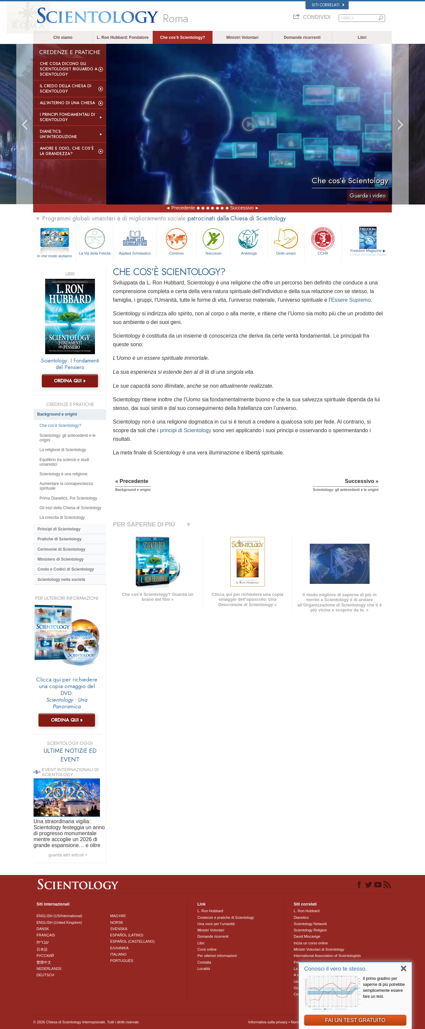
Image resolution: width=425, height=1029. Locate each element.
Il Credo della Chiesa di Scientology (65, 88)
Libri (362, 37)
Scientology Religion (310, 930)
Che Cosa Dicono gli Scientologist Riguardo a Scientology (68, 69)
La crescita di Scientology (62, 517)
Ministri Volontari (242, 37)
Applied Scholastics (134, 240)
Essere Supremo (351, 300)
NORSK (116, 922)
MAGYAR (118, 916)
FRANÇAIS (46, 935)
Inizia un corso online (311, 943)
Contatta (204, 962)
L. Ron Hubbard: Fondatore (123, 37)
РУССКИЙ (45, 956)
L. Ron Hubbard (210, 911)
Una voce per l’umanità (216, 924)
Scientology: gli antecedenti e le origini (68, 437)
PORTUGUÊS (121, 961)
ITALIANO (118, 954)
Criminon (176, 240)
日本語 (42, 949)
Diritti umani (285, 240)
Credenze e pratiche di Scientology (225, 917)
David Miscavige (307, 936)
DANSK (43, 929)
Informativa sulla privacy (268, 1022)
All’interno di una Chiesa (67, 103)
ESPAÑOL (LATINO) (126, 935)
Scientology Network (310, 924)
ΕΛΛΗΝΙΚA (119, 948)
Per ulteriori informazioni (217, 956)
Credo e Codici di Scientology (66, 569)
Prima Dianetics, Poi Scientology (68, 498)
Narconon (213, 240)
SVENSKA (119, 929)
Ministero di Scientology (61, 559)
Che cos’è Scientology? (182, 37)
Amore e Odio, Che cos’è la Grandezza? (67, 151)
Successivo (242, 207)
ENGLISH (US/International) (59, 916)
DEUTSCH (45, 975)
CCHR (322, 240)
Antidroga (248, 240)
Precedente (183, 207)
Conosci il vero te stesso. (335, 969)
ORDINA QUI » (70, 380)
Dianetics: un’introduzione (58, 134)
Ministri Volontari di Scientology (319, 949)
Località (203, 969)
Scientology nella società (61, 579)
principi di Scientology (185, 430)
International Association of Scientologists (327, 956)
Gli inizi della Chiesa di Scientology (70, 508)
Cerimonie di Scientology (61, 549)
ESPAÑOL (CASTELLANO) (132, 941)
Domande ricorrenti (302, 37)
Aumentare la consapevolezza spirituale (66, 486)
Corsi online (206, 949)
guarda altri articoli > (67, 854)
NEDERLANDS (49, 969)
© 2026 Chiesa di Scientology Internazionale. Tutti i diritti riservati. (86, 1022)
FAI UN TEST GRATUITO (355, 1020)
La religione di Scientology (63, 449)
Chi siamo (62, 37)
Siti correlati (328, 5)
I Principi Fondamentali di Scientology (67, 117)
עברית (43, 942)
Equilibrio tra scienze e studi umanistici (64, 462)
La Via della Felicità (94, 240)
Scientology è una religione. (64, 474)
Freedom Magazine (368, 253)
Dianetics (301, 917)
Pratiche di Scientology (60, 539)
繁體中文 (44, 962)
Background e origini (57, 414)
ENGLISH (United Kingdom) (59, 922)
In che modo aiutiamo (54, 256)
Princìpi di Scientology (59, 529)
